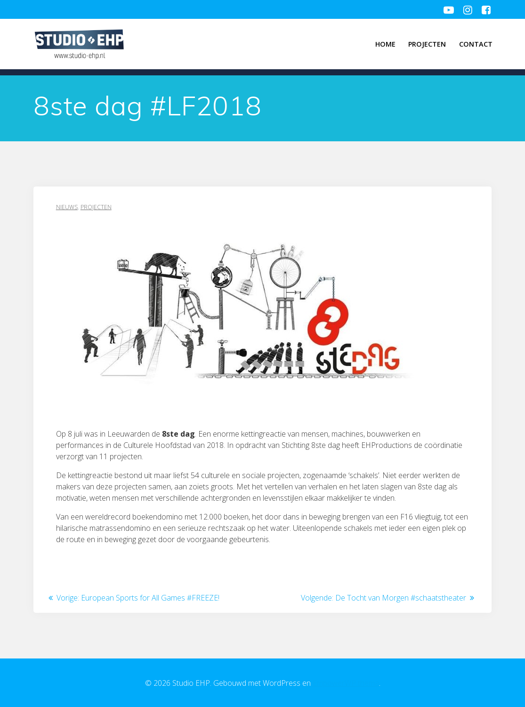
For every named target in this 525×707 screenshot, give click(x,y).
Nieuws (67, 207)
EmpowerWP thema (346, 683)
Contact (476, 44)
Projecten (427, 44)
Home (385, 44)
